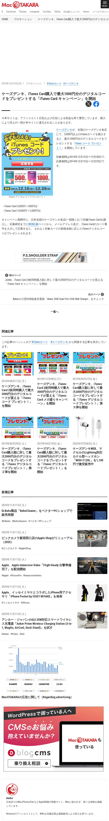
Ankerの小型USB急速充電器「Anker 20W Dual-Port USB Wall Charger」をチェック (58, 297)
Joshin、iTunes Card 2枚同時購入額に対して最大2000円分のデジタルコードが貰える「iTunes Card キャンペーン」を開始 (54, 279)
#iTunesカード (54, 83)
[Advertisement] (54, 48)
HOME (5, 19)
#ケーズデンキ (71, 83)
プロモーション (23, 19)
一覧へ (55, 311)
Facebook (11, 11)
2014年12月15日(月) (12, 83)
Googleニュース (72, 11)
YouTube (47, 11)
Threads (23, 11)
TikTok (57, 11)
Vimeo (86, 11)
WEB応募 (33, 224)
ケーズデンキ (64, 129)
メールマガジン (101, 11)
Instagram (34, 11)
